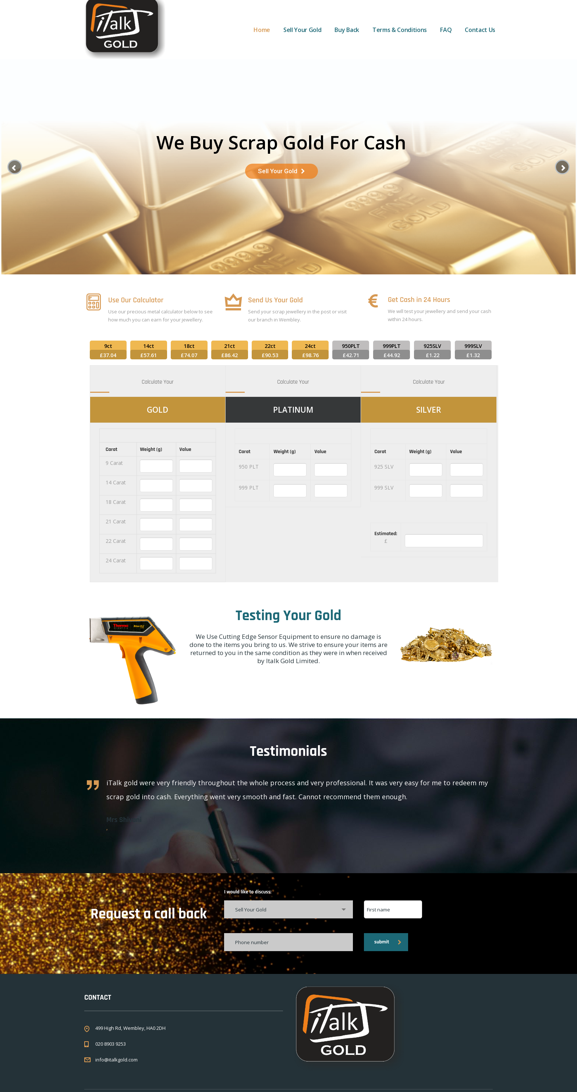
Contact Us (480, 30)
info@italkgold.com (116, 1059)
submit (387, 942)
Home (262, 30)
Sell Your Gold (302, 30)
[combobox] (288, 909)
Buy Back (346, 30)
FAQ (446, 30)
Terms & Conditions (399, 30)
